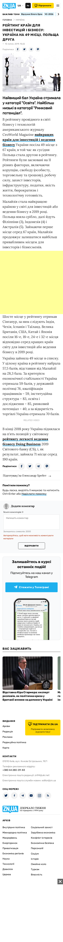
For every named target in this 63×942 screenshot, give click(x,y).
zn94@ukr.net (42, 775)
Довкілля (8, 869)
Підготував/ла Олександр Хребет (24, 475)
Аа (28, 5)
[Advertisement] (31, 282)
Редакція (8, 731)
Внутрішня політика (14, 827)
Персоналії (37, 848)
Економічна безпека (42, 843)
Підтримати (42, 5)
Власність (36, 874)
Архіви (6, 726)
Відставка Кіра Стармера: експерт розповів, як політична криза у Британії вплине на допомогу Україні (28, 696)
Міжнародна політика (15, 832)
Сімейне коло (38, 864)
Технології (8, 864)
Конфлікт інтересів (41, 837)
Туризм (35, 869)
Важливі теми (11, 14)
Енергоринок (10, 843)
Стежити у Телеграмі (31, 587)
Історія (35, 858)
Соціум (35, 853)
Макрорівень (10, 837)
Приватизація (10, 848)
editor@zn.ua (49, 780)
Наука (6, 858)
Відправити (31, 546)
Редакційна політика (14, 742)
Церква (7, 874)
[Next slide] (57, 14)
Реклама (7, 737)
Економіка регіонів (13, 853)
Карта (6, 747)
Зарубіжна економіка (43, 832)
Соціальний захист (42, 827)
